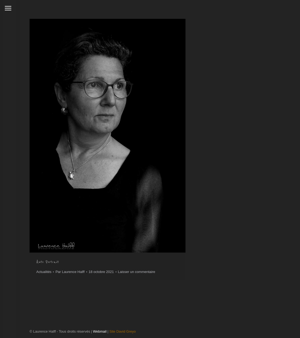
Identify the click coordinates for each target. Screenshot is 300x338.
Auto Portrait (47, 262)
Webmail (99, 331)
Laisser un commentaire (136, 272)
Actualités (43, 272)
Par (69, 272)
